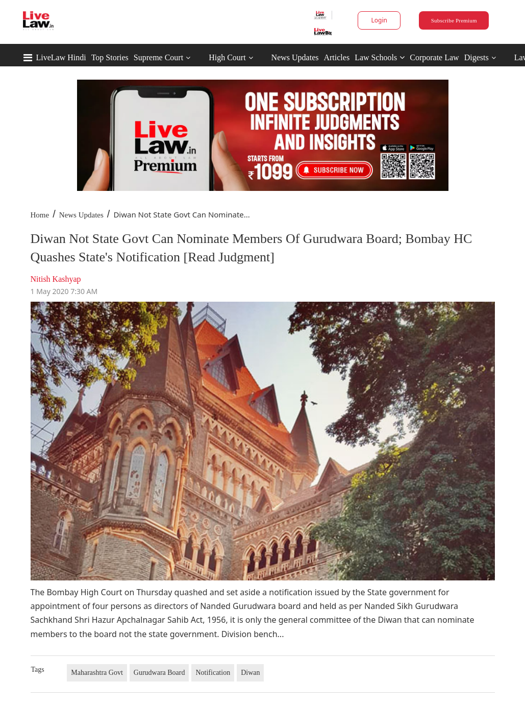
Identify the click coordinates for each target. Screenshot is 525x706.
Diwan (250, 672)
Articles (336, 57)
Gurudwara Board (159, 672)
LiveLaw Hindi (61, 57)
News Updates (295, 57)
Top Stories (110, 57)
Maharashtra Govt (96, 672)
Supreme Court (158, 57)
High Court (227, 57)
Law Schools (380, 57)
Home (40, 215)
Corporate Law (434, 57)
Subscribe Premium (454, 20)
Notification (212, 672)
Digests (476, 57)
